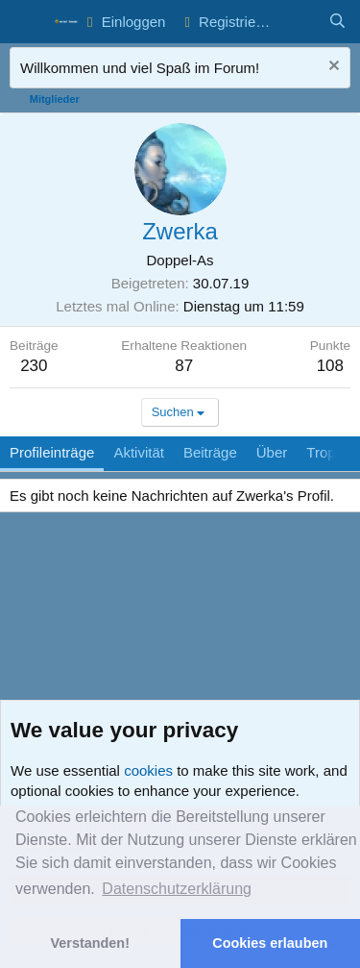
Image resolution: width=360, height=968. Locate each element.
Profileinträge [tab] (52, 452)
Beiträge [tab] (210, 452)
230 (33, 366)
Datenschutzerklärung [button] (177, 889)
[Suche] (337, 21)
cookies (148, 770)
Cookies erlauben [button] (269, 943)
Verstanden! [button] (90, 943)
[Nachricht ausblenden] (332, 68)
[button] (26, 22)
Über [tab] (272, 452)
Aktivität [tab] (138, 452)
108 (330, 366)
